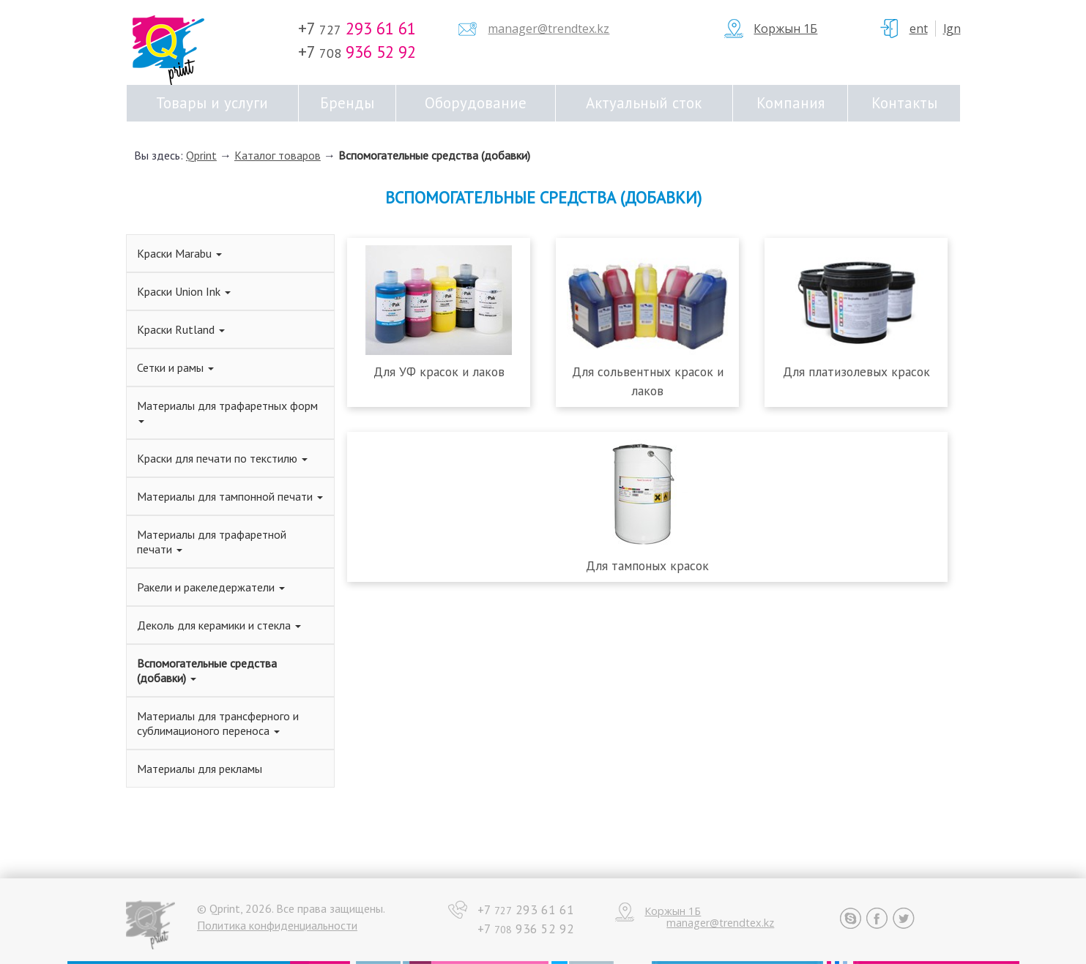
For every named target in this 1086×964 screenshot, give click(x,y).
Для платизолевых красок (856, 371)
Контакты (904, 103)
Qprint (201, 155)
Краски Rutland (181, 329)
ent (919, 28)
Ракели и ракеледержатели (211, 587)
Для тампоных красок (647, 565)
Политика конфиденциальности (277, 925)
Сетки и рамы (175, 367)
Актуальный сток (644, 103)
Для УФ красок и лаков (439, 371)
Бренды (347, 103)
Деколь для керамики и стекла (219, 625)
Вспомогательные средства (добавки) (434, 155)
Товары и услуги (212, 103)
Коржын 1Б (785, 28)
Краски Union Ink (184, 291)
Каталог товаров (277, 155)
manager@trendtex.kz (548, 28)
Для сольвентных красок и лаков (648, 380)
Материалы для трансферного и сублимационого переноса (218, 723)
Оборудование (476, 103)
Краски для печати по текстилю (222, 458)
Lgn (952, 28)
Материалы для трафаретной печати (211, 541)
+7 (357, 28)
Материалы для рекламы (199, 768)
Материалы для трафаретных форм (227, 410)
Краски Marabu (179, 253)
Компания (790, 103)
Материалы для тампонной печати (230, 496)
